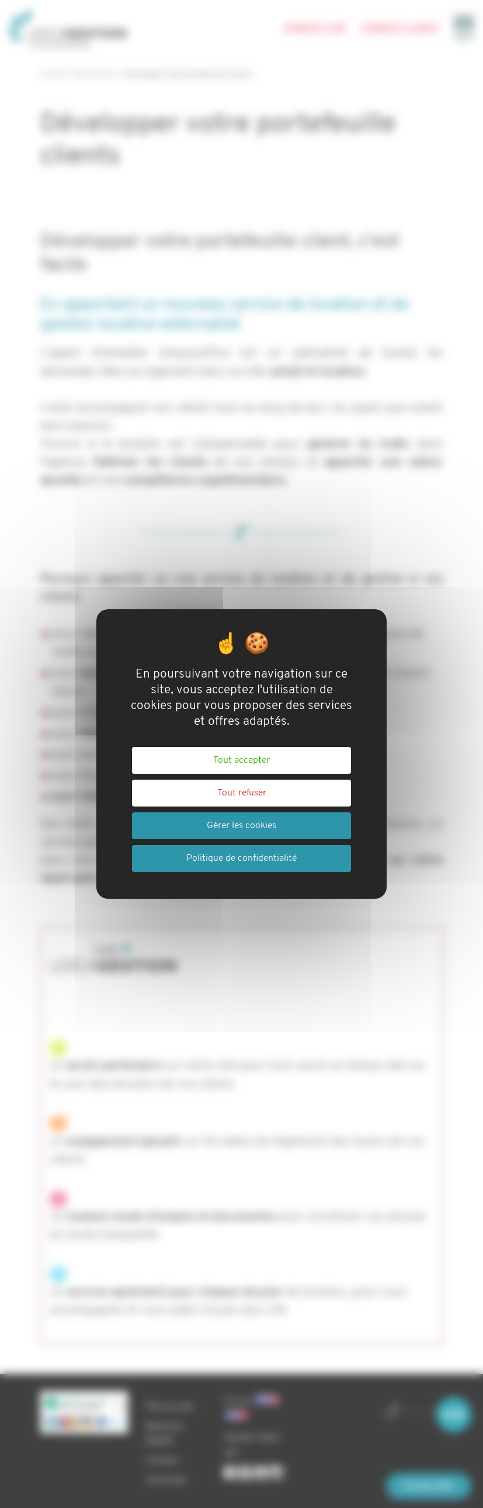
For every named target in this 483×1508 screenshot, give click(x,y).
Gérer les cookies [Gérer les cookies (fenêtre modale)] (241, 825)
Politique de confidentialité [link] (241, 858)
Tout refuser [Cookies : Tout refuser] (241, 793)
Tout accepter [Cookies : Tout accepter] (241, 760)
